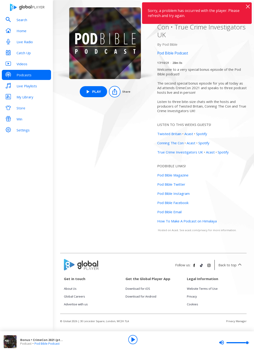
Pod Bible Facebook (172, 202)
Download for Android (141, 296)
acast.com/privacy (196, 230)
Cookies (192, 304)
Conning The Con (170, 143)
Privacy (192, 296)
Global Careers (74, 296)
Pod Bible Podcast (47, 343)
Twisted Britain (169, 133)
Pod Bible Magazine (172, 175)
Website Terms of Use (202, 289)
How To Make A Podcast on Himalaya (187, 221)
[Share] (119, 91)
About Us (70, 289)
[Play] (132, 339)
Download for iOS (138, 289)
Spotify (201, 133)
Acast (188, 133)
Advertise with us (76, 304)
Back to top (230, 265)
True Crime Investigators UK (180, 152)
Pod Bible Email (169, 212)
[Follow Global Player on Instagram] (209, 267)
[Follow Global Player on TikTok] (201, 267)
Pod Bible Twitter (171, 184)
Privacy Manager (236, 321)
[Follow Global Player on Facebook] (194, 267)
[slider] (234, 342)
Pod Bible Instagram (173, 193)
